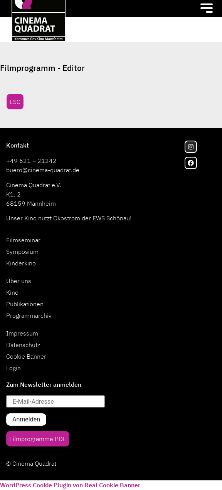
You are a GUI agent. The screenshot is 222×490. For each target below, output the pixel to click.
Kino (12, 292)
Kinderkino (21, 263)
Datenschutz (23, 345)
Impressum (22, 333)
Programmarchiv (29, 315)
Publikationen (25, 304)
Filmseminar (23, 240)
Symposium (22, 251)
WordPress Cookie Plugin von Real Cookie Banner (70, 485)
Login (13, 368)
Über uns (18, 281)
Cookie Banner (26, 356)
